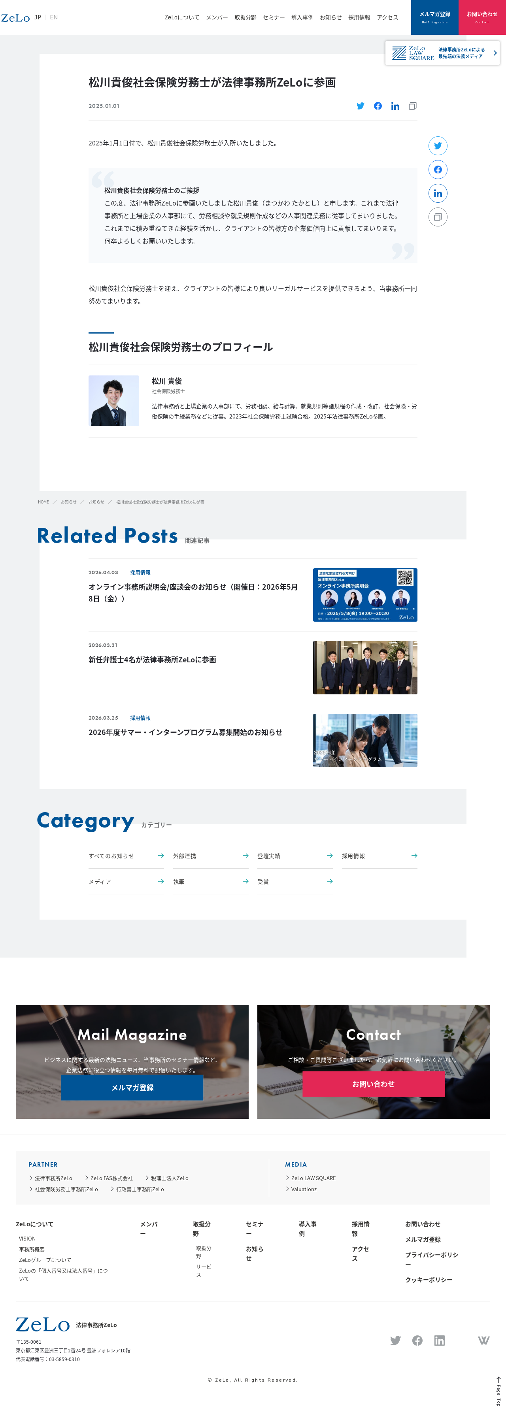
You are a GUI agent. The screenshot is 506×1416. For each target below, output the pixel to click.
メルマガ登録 (434, 17)
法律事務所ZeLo (53, 1178)
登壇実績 (295, 856)
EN (97, 21)
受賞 (295, 881)
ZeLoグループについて (45, 1259)
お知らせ (331, 17)
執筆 (211, 881)
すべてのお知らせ (126, 856)
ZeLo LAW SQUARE (313, 1178)
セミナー (274, 17)
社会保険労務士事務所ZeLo (66, 1189)
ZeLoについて (182, 17)
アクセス (387, 17)
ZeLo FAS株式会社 (112, 1178)
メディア (126, 881)
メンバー (217, 17)
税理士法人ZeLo (170, 1178)
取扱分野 (245, 17)
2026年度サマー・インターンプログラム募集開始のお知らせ (186, 732)
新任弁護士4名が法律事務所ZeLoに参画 (152, 659)
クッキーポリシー (429, 1279)
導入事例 (302, 17)
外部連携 (211, 856)
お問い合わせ (482, 17)
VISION (27, 1238)
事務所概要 (32, 1249)
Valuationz (304, 1189)
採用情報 (359, 17)
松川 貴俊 (167, 380)
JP (80, 21)
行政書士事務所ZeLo (140, 1189)
